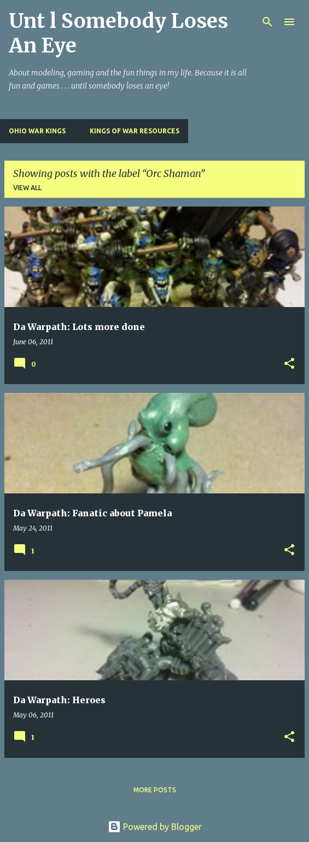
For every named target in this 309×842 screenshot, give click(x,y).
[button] (289, 364)
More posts (154, 789)
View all (27, 187)
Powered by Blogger (155, 827)
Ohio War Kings (37, 130)
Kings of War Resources (134, 130)
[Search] (267, 22)
